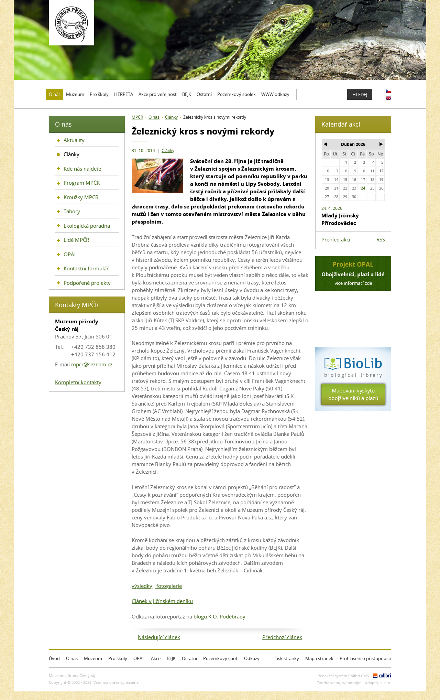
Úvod (54, 658)
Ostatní (189, 658)
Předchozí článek (282, 637)
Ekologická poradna (87, 225)
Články (168, 150)
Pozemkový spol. (220, 658)
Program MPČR (82, 182)
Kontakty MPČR (77, 305)
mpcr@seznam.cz (91, 364)
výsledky (142, 585)
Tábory (72, 211)
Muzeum (93, 658)
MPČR (137, 117)
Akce (156, 658)
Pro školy (117, 658)
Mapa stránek (319, 658)
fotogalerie (168, 585)
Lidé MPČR (76, 239)
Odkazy (252, 658)
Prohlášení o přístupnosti (365, 658)
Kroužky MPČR (81, 197)
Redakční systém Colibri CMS (343, 675)
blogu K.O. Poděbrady (219, 616)
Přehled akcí (335, 239)
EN (388, 98)
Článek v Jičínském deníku (162, 600)
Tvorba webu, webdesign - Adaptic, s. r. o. (354, 682)
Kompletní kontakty (78, 382)
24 (363, 188)
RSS (380, 239)
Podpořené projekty (87, 282)
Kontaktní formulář (86, 268)
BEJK (171, 658)
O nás (154, 117)
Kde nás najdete (82, 168)
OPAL (70, 254)
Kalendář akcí (340, 124)
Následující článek (159, 637)
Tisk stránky (287, 658)
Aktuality (74, 140)
